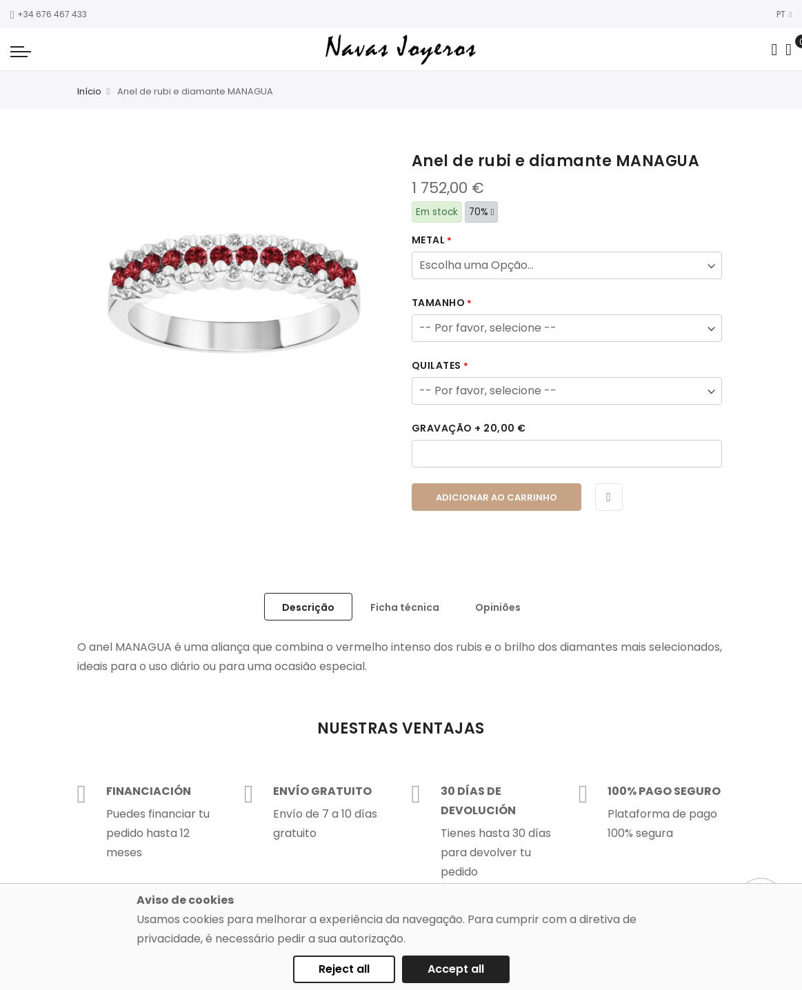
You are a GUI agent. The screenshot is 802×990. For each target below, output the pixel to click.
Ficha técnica (404, 607)
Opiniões (498, 607)
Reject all (344, 969)
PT (784, 14)
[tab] (308, 606)
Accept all (456, 969)
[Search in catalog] (774, 49)
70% (481, 212)
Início (89, 91)
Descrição (308, 607)
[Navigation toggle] (20, 51)
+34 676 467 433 (48, 14)
